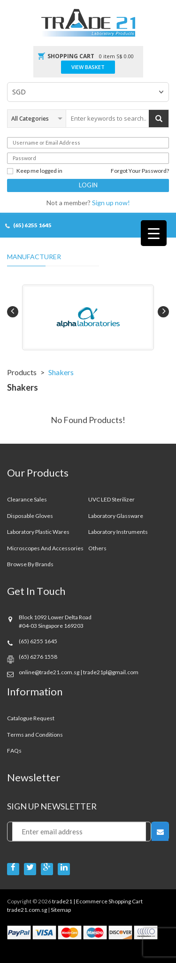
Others (97, 548)
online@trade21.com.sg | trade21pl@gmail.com (78, 672)
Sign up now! (111, 203)
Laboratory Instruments (118, 531)
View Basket (88, 67)
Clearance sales (27, 499)
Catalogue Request (30, 718)
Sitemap (61, 909)
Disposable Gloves (30, 515)
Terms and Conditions (35, 734)
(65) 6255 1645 (32, 225)
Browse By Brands (30, 564)
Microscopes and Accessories (45, 548)
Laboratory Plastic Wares (38, 531)
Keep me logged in (34, 171)
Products (22, 372)
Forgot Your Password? (140, 171)
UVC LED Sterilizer (111, 499)
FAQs (14, 750)
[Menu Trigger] (154, 233)
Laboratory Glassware (115, 515)
